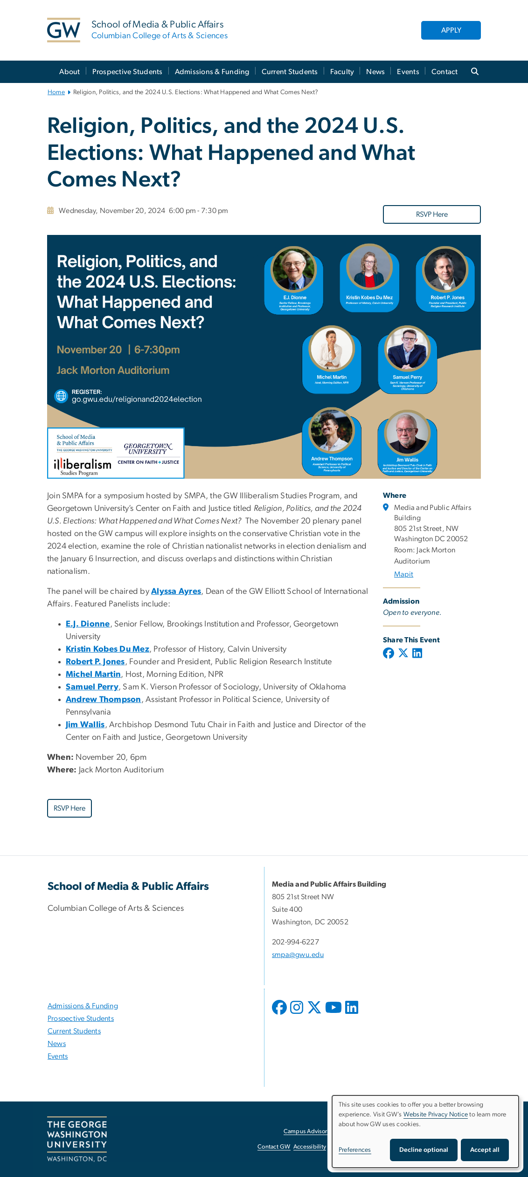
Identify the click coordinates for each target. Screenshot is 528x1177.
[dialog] (425, 1131)
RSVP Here (432, 214)
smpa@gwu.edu (298, 954)
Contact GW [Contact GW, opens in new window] (274, 1147)
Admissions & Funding (212, 72)
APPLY (451, 30)
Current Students (290, 72)
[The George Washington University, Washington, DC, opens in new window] (77, 1139)
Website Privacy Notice (435, 1114)
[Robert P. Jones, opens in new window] (95, 662)
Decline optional (423, 1150)
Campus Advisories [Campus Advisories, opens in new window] (309, 1132)
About (69, 72)
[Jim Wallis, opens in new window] (85, 725)
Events (408, 72)
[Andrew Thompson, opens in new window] (103, 699)
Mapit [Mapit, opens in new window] (403, 574)
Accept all (485, 1150)
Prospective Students (127, 72)
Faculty (342, 72)
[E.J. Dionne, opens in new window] (88, 624)
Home (56, 92)
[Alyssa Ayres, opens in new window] (176, 591)
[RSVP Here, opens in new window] (432, 214)
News (375, 72)
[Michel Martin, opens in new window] (93, 674)
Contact (444, 72)
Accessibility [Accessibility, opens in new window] (309, 1147)
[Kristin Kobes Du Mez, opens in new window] (107, 649)
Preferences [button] (355, 1150)
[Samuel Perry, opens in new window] (92, 687)
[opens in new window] (280, 1014)
